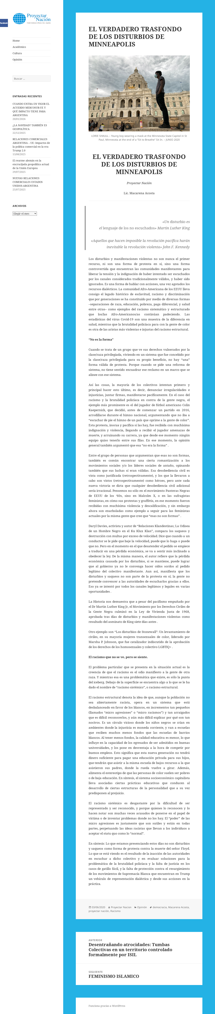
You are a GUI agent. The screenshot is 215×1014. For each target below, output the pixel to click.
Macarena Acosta (178, 907)
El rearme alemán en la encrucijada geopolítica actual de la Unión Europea (31, 164)
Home (16, 40)
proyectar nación (99, 911)
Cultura (17, 53)
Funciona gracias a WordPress (107, 1006)
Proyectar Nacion (121, 907)
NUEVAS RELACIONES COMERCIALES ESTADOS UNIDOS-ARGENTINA (28, 181)
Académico (19, 47)
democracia (160, 907)
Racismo (115, 911)
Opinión (17, 59)
